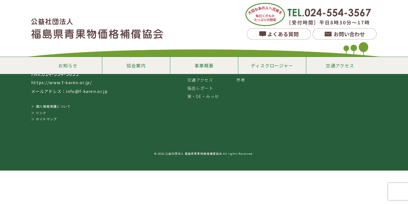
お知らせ (67, 65)
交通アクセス (340, 65)
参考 (240, 80)
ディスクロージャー (272, 65)
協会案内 (135, 65)
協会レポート (200, 88)
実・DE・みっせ (203, 96)
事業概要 (203, 65)
